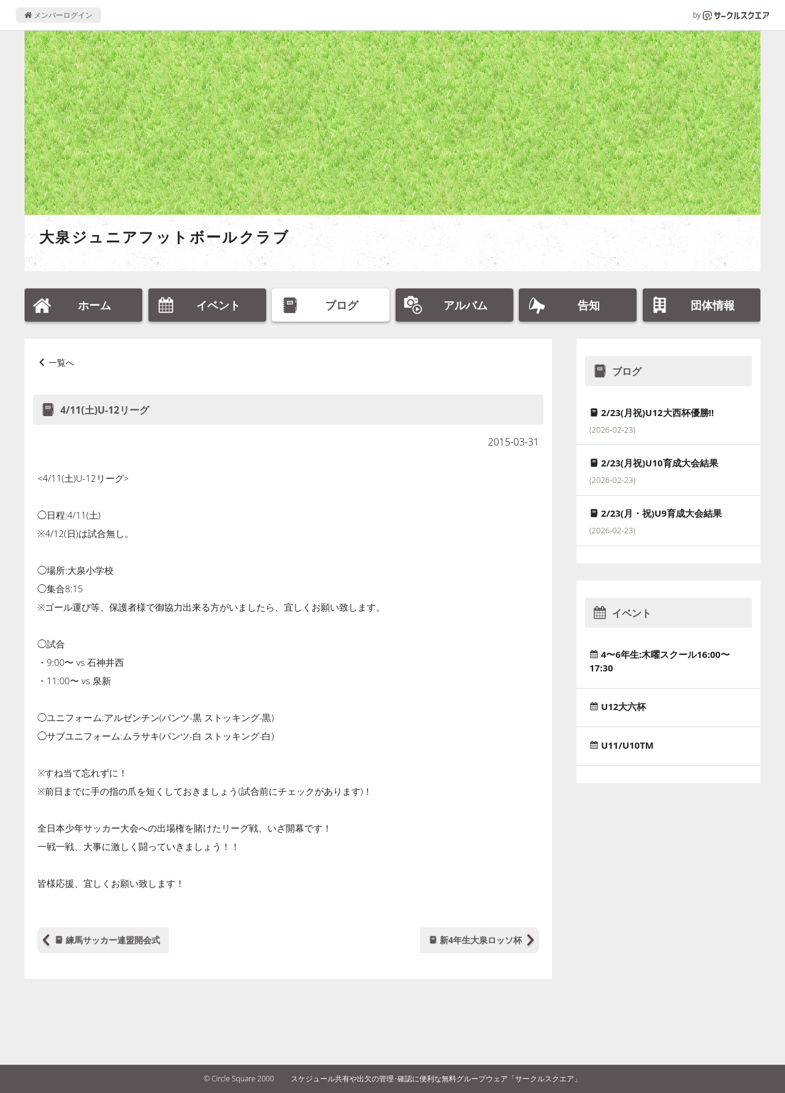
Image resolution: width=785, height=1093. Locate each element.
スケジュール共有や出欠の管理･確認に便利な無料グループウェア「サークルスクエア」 (436, 1078)
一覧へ (61, 362)
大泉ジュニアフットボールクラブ (164, 236)
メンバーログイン (59, 15)
